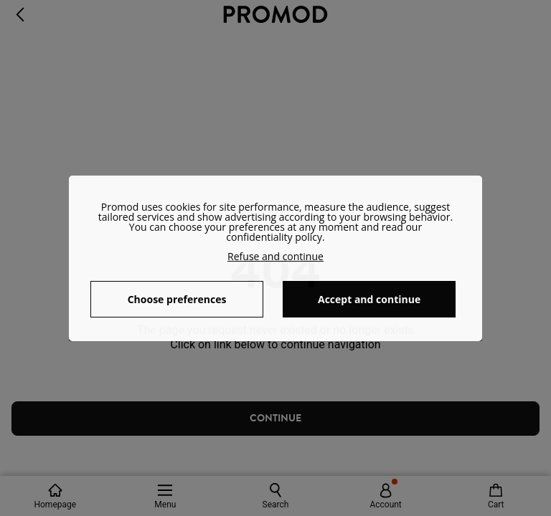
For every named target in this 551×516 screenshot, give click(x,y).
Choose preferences (177, 299)
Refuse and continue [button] (275, 256)
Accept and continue (369, 299)
